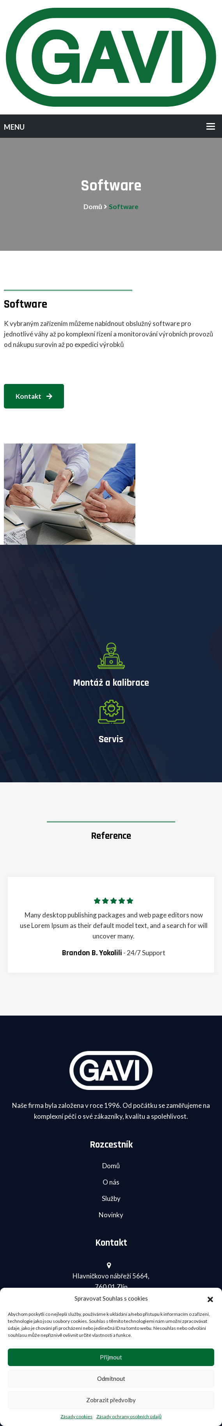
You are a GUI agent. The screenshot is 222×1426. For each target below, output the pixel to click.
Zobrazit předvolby (111, 1399)
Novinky (111, 1215)
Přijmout (111, 1357)
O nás (111, 1182)
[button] (210, 1298)
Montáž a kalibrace (111, 683)
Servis (111, 739)
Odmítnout (111, 1378)
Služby (111, 1198)
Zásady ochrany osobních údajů (129, 1416)
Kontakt (34, 396)
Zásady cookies (76, 1416)
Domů (92, 206)
